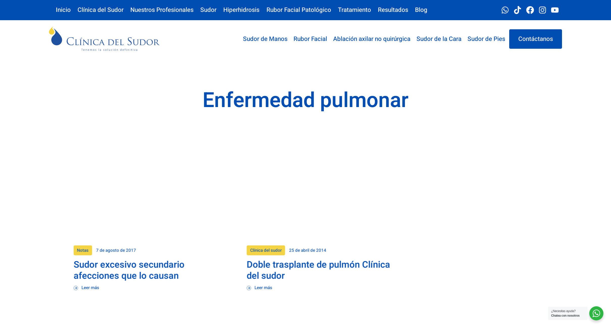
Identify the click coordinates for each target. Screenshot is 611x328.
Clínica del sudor (401, 250)
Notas (218, 250)
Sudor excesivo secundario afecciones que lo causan (263, 270)
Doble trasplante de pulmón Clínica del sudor (453, 270)
